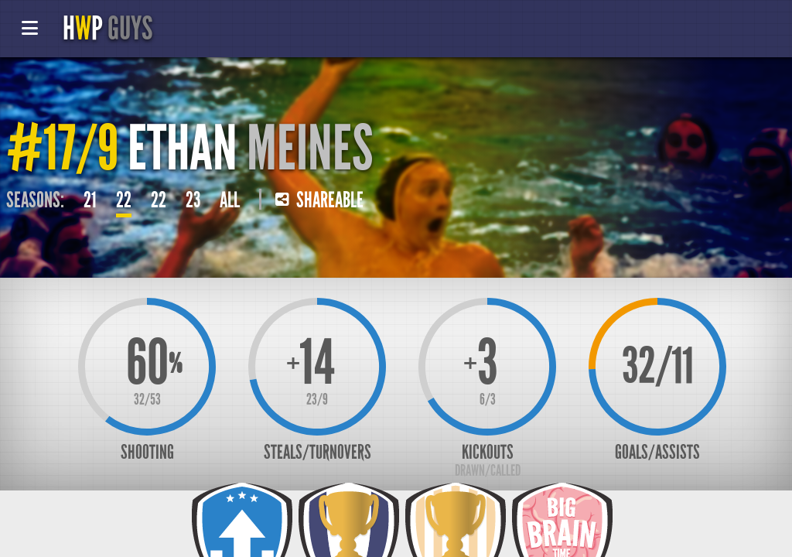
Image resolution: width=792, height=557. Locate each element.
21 (90, 200)
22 (123, 200)
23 (193, 200)
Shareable (319, 200)
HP (107, 28)
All (230, 200)
